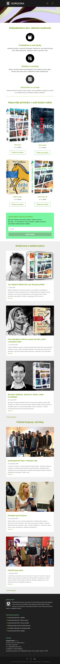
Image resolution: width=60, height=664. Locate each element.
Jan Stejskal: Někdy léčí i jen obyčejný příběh (26, 284)
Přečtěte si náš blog (30, 66)
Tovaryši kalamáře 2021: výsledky (16, 617)
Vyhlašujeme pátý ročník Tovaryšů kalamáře (18, 625)
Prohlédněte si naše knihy (30, 45)
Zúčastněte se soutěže (30, 87)
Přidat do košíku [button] (17, 152)
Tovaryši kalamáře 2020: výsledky (16, 630)
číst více (10, 298)
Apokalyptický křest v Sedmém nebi (22, 460)
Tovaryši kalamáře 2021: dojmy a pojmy (17, 620)
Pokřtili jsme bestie (15, 570)
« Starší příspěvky (11, 417)
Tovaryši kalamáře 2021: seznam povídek (18, 623)
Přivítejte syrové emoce (17, 515)
